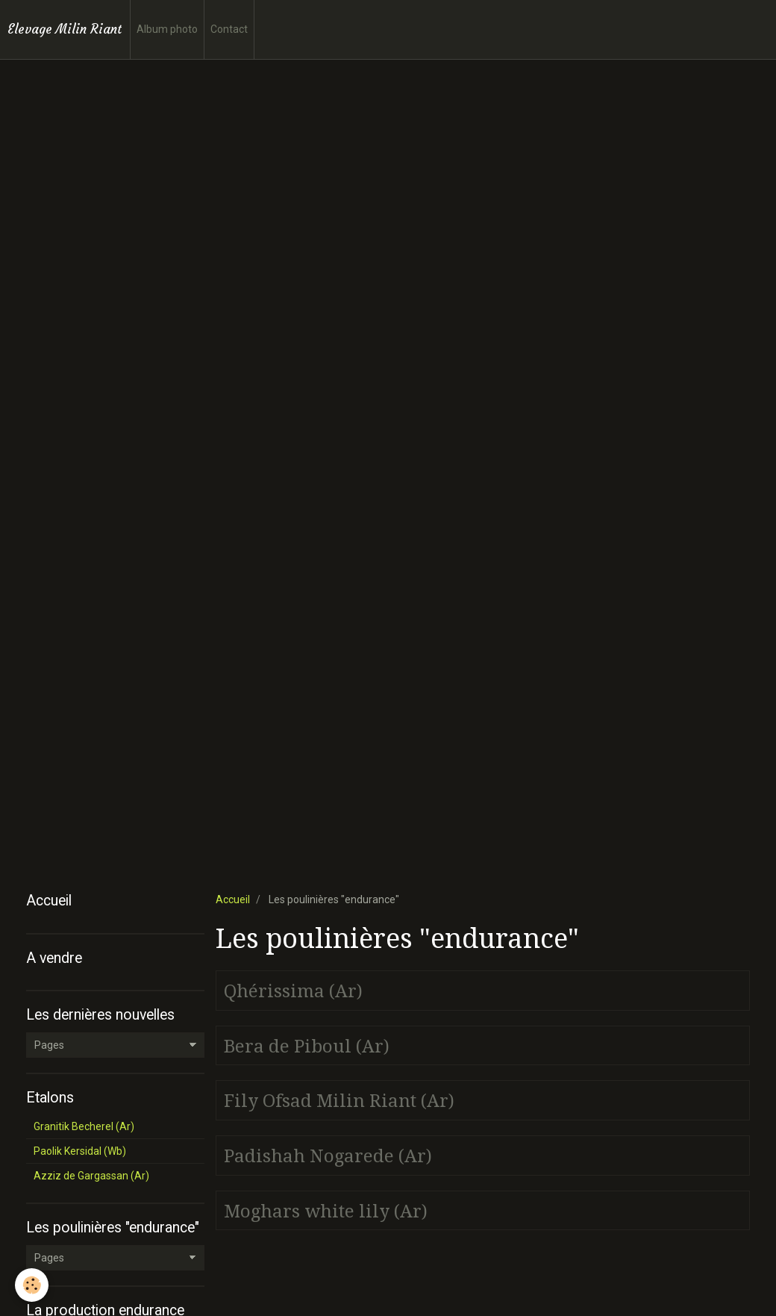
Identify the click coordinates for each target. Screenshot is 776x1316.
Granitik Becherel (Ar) (84, 1126)
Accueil (233, 899)
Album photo (167, 29)
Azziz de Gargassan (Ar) (91, 1176)
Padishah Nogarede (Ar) (328, 1156)
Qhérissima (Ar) (293, 991)
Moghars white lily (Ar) (326, 1210)
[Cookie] (31, 1285)
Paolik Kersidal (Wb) (80, 1151)
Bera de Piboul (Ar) (306, 1045)
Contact (229, 29)
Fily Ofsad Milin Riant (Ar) (339, 1101)
